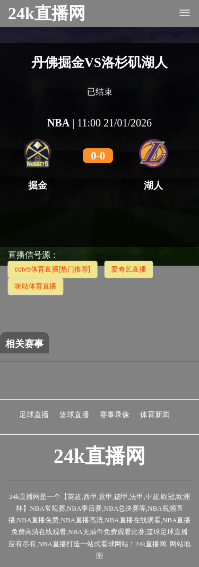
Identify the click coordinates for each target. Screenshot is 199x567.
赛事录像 (114, 414)
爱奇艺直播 (128, 269)
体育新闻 (155, 414)
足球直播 (34, 414)
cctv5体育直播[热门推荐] (52, 269)
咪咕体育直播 (35, 286)
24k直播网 (46, 13)
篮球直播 (74, 414)
